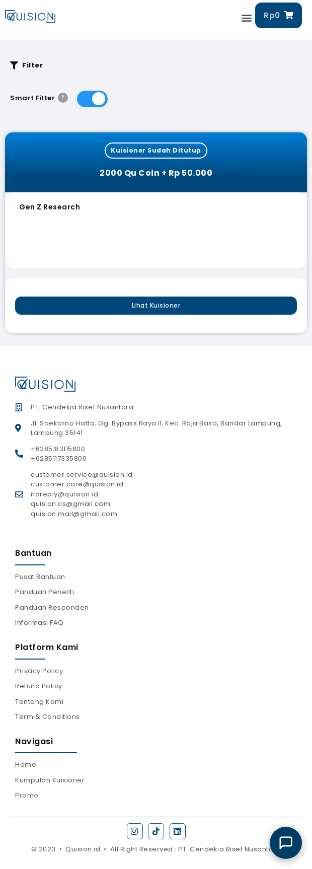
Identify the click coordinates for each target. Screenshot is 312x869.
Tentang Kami (39, 701)
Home (25, 764)
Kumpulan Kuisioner (50, 780)
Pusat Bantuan (40, 577)
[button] (247, 18)
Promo (27, 795)
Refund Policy (38, 686)
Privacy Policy (39, 671)
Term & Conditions (47, 716)
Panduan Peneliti (44, 592)
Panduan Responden (52, 607)
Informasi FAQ (39, 622)
